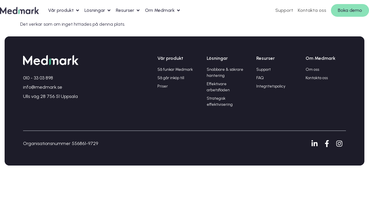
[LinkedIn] (316, 143)
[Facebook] (328, 143)
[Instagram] (341, 143)
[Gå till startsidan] (19, 10)
